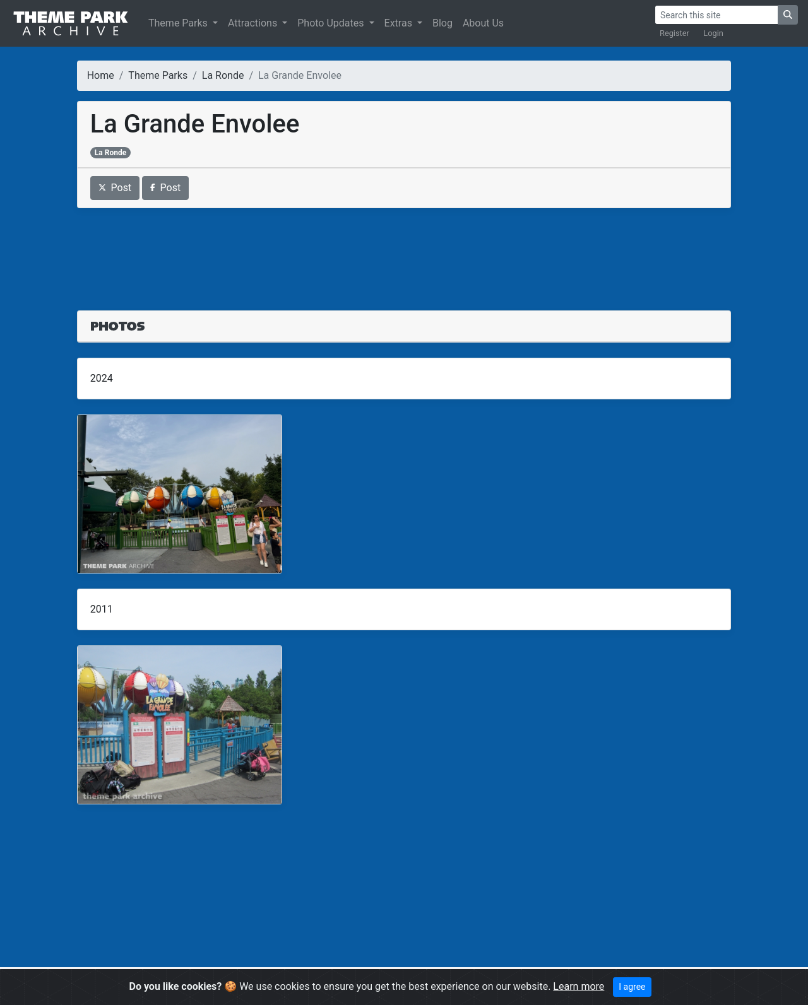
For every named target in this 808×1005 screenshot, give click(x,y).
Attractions (254, 23)
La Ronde (223, 75)
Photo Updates (331, 23)
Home (100, 75)
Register (674, 33)
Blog (442, 23)
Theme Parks (179, 23)
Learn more (578, 986)
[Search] (716, 15)
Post (115, 188)
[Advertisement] (404, 251)
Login (713, 33)
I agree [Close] (632, 987)
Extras (399, 23)
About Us (483, 23)
